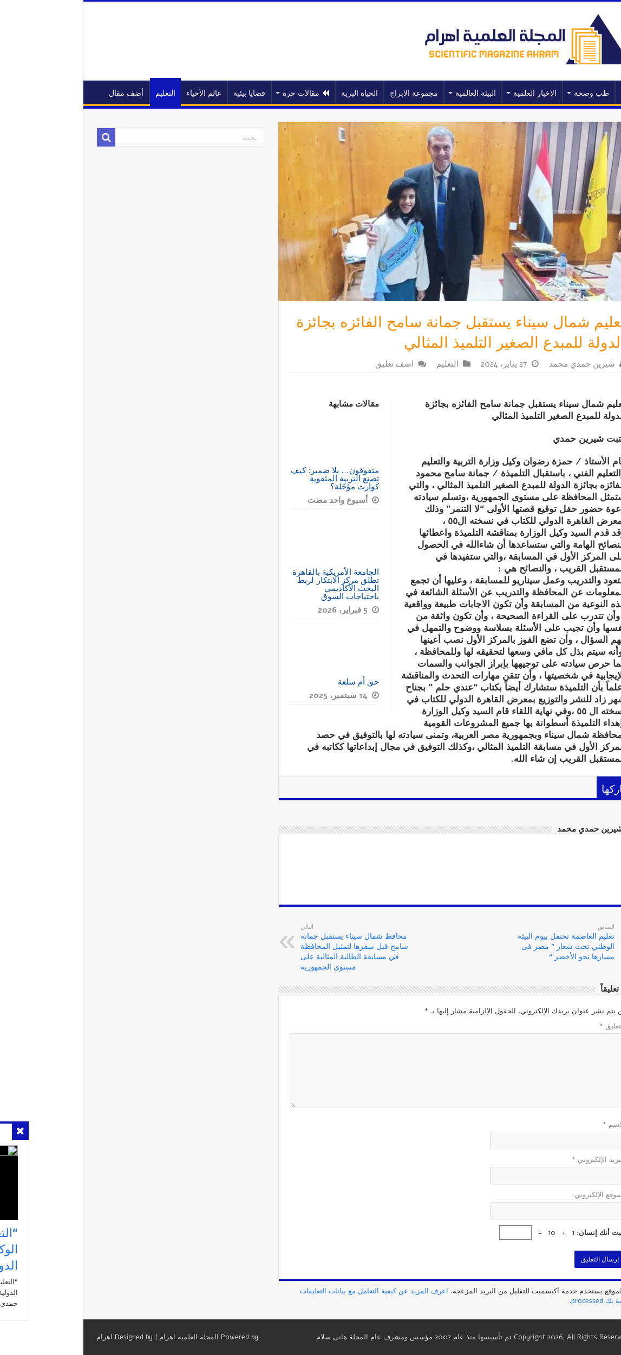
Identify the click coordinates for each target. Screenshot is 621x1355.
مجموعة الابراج (358, 93)
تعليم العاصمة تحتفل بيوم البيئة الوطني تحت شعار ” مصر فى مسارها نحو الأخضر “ (503, 942)
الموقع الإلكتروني (544, 1195)
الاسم (558, 1125)
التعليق (557, 1026)
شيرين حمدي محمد (526, 363)
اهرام (49, 1337)
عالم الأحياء (148, 93)
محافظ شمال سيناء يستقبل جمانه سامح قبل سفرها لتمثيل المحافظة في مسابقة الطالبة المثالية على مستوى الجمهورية (300, 947)
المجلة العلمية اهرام (133, 1337)
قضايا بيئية (194, 93)
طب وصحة (535, 93)
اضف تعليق (338, 363)
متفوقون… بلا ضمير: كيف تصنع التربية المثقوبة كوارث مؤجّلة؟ (279, 478)
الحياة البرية (303, 93)
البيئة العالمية (420, 93)
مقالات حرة (250, 93)
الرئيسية (574, 92)
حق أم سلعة (302, 681)
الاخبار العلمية (479, 93)
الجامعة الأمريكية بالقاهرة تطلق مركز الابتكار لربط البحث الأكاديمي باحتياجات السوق (280, 584)
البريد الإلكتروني (543, 1160)
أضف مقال (70, 93)
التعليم (110, 93)
